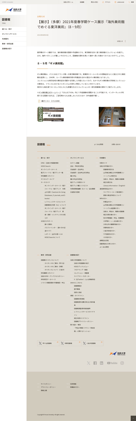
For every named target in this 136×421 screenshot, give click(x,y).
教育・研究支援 (7, 44)
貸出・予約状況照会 (77, 166)
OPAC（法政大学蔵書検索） (50, 163)
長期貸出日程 (104, 240)
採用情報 (73, 384)
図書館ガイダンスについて (50, 260)
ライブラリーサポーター (82, 276)
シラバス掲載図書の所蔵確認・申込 (53, 283)
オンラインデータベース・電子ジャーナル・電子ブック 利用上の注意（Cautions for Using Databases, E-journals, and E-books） (55, 192)
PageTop (133, 418)
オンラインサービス (9, 34)
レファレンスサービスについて (55, 202)
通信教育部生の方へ (106, 189)
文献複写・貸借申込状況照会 (80, 173)
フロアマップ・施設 (80, 270)
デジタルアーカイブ (47, 179)
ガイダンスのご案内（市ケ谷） (55, 263)
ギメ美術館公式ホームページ (50, 92)
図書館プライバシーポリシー (83, 321)
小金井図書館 (91, 343)
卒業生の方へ (107, 202)
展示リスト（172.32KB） (51, 101)
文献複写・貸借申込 (77, 169)
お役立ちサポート (47, 221)
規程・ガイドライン (77, 295)
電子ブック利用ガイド (77, 182)
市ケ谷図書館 (47, 343)
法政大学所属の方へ (106, 166)
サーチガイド (45, 182)
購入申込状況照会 (76, 179)
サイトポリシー (46, 384)
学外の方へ (103, 198)
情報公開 (44, 390)
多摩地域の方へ (108, 228)
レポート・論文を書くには (53, 234)
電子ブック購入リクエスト (79, 185)
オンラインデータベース (49, 169)
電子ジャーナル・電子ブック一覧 (52, 173)
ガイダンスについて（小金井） (55, 270)
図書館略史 (77, 286)
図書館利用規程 (79, 299)
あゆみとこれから (76, 283)
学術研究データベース (48, 279)
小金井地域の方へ (109, 231)
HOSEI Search (45, 166)
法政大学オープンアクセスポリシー (52, 276)
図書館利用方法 (108, 169)
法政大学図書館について (78, 260)
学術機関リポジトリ (47, 176)
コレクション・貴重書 (81, 273)
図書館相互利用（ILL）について (55, 205)
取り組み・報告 (75, 325)
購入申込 (73, 176)
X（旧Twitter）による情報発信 (84, 279)
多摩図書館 (68, 343)
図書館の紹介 (7, 48)
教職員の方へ (74, 387)
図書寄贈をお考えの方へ (108, 244)
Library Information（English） (114, 185)
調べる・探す (7, 29)
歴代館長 (77, 289)
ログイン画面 (74, 163)
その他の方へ (107, 237)
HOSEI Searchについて (52, 237)
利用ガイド (103, 163)
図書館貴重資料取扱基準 (82, 308)
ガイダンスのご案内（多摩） (54, 266)
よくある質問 (98, 144)
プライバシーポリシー (48, 387)
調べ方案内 (48, 224)
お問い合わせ (116, 144)
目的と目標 (77, 292)
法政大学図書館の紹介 (81, 263)
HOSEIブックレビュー (81, 266)
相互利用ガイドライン (81, 318)
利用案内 (5, 39)
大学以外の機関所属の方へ (112, 224)
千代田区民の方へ (109, 234)
